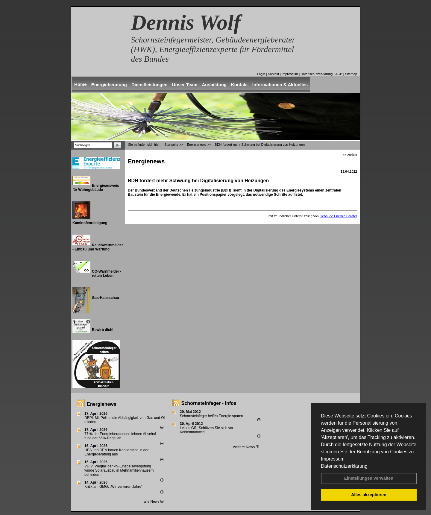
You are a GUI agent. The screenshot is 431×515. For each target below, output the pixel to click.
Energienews (101, 404)
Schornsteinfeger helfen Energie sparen (211, 416)
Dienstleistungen (149, 84)
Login (261, 74)
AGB (338, 74)
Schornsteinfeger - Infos (208, 403)
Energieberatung (109, 84)
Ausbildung (214, 84)
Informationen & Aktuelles (280, 84)
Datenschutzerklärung (344, 466)
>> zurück (350, 155)
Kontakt (273, 74)
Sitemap (351, 74)
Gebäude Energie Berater (338, 216)
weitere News (246, 447)
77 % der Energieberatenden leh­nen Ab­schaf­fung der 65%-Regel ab (120, 436)
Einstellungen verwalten (369, 478)
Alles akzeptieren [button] (368, 494)
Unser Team (185, 84)
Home (80, 84)
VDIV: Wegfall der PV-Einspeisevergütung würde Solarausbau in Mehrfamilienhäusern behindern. (119, 470)
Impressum (333, 458)
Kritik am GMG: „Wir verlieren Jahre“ (113, 486)
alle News (153, 501)
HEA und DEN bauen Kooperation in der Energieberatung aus (116, 452)
